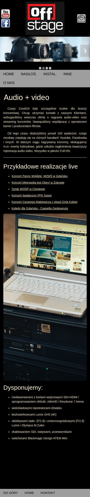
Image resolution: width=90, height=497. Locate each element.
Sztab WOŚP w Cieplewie (28, 189)
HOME (8, 74)
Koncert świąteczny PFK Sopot (32, 195)
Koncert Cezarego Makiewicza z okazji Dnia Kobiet (44, 202)
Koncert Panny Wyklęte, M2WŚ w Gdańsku (40, 176)
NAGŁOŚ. (29, 74)
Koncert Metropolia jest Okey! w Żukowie (38, 182)
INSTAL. (50, 74)
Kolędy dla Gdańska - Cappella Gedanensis (40, 208)
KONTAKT (48, 492)
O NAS (9, 83)
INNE (67, 74)
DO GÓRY (10, 492)
